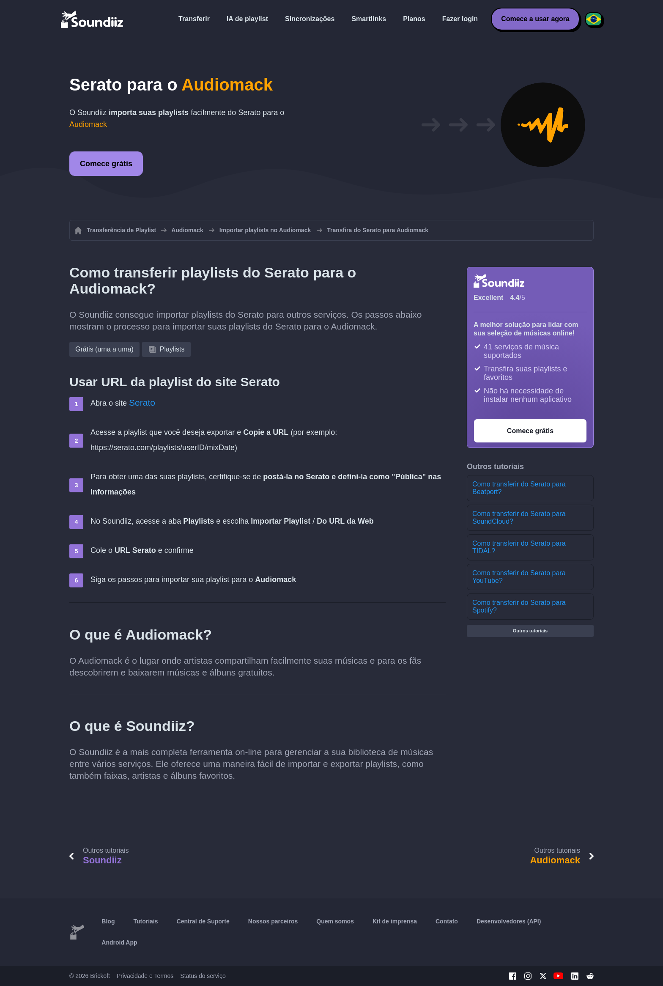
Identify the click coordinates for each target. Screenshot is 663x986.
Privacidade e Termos (145, 975)
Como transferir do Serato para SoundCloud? (519, 517)
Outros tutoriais (530, 630)
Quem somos (335, 921)
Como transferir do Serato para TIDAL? (519, 547)
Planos (414, 18)
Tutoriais (145, 921)
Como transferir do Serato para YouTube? (519, 576)
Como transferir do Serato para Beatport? (519, 488)
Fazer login (460, 18)
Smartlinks (368, 18)
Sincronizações (309, 18)
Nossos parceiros (273, 921)
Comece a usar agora (535, 18)
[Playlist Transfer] (92, 19)
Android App (119, 942)
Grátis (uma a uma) (104, 349)
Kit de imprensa (395, 921)
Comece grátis (106, 163)
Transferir (194, 18)
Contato (447, 921)
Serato (142, 402)
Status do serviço (202, 975)
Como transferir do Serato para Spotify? (519, 606)
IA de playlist (247, 18)
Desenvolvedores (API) (509, 921)
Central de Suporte (203, 921)
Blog (108, 921)
